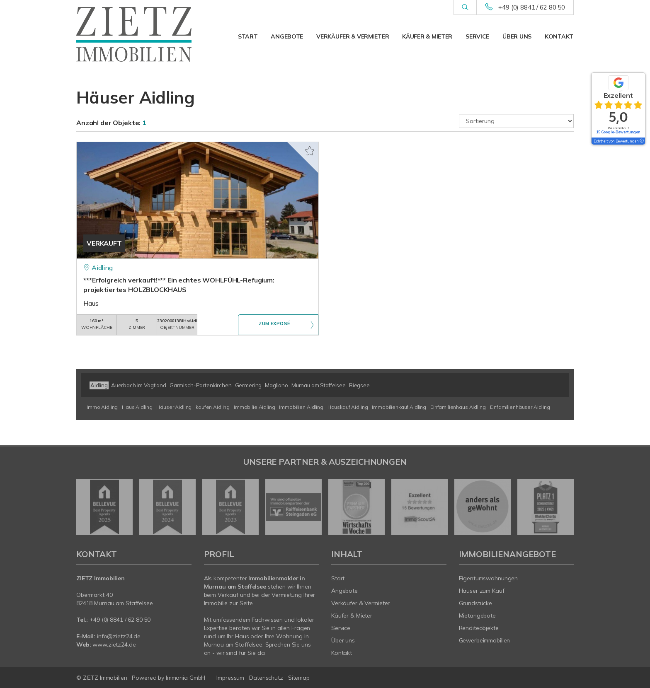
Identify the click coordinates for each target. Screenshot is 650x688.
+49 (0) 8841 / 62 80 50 (531, 7)
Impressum (230, 677)
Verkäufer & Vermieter (352, 36)
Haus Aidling (137, 407)
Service (477, 36)
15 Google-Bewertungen (618, 132)
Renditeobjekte (479, 628)
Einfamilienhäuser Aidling (520, 407)
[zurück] (85, 506)
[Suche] (465, 7)
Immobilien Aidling (301, 407)
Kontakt (559, 36)
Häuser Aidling (174, 407)
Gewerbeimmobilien (484, 640)
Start (248, 36)
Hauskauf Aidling (347, 407)
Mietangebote (477, 615)
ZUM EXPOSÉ (274, 325)
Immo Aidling (102, 407)
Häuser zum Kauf (481, 590)
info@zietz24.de (119, 636)
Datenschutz (266, 677)
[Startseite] (134, 34)
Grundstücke (475, 603)
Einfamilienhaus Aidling (458, 407)
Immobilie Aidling (254, 407)
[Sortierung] (516, 121)
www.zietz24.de (114, 644)
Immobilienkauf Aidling (399, 407)
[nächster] (564, 506)
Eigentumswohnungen (488, 578)
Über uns (516, 36)
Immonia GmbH (186, 677)
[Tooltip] (641, 141)
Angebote (287, 36)
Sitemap (299, 677)
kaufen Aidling (213, 407)
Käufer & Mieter (427, 36)
